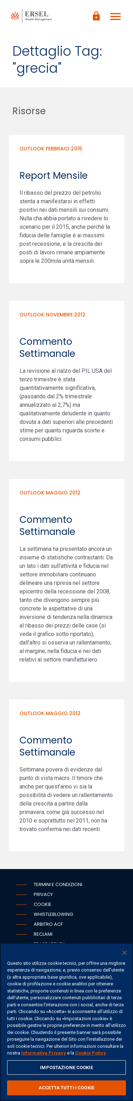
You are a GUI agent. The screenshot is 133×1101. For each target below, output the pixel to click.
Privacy (43, 894)
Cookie (42, 904)
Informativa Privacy (43, 1053)
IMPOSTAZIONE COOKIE (66, 1067)
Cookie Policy (90, 1053)
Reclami (43, 934)
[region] (66, 1022)
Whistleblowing (53, 914)
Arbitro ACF (48, 924)
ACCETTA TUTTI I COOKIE (66, 1087)
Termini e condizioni (58, 884)
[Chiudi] (124, 953)
